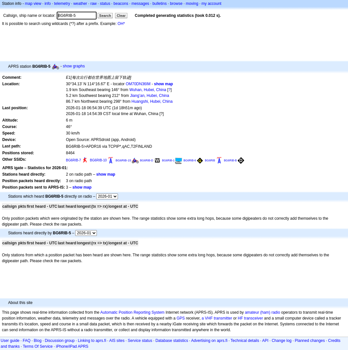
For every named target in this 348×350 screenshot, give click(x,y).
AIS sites (116, 340)
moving (192, 3)
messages (140, 3)
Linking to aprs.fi (92, 340)
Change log (281, 340)
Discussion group (60, 340)
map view (33, 3)
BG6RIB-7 (73, 160)
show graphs (74, 66)
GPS (181, 318)
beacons (120, 3)
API (265, 340)
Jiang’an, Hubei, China (149, 95)
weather (80, 3)
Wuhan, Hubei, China (147, 90)
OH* (121, 23)
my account (211, 3)
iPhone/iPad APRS (72, 346)
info (47, 3)
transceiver (253, 318)
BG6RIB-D (146, 160)
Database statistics (172, 340)
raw (93, 3)
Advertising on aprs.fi (209, 340)
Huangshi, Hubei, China (152, 101)
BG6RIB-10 (98, 160)
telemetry (62, 3)
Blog (37, 340)
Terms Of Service (38, 346)
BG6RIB (210, 160)
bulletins (159, 3)
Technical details (245, 340)
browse (176, 3)
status (105, 3)
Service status (140, 340)
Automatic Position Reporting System (132, 312)
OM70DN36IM (138, 84)
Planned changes (310, 340)
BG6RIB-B (230, 160)
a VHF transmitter (217, 318)
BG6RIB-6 (189, 160)
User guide (10, 340)
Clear (121, 16)
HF (240, 318)
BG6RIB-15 (123, 160)
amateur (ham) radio (262, 312)
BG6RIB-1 (168, 160)
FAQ (26, 340)
